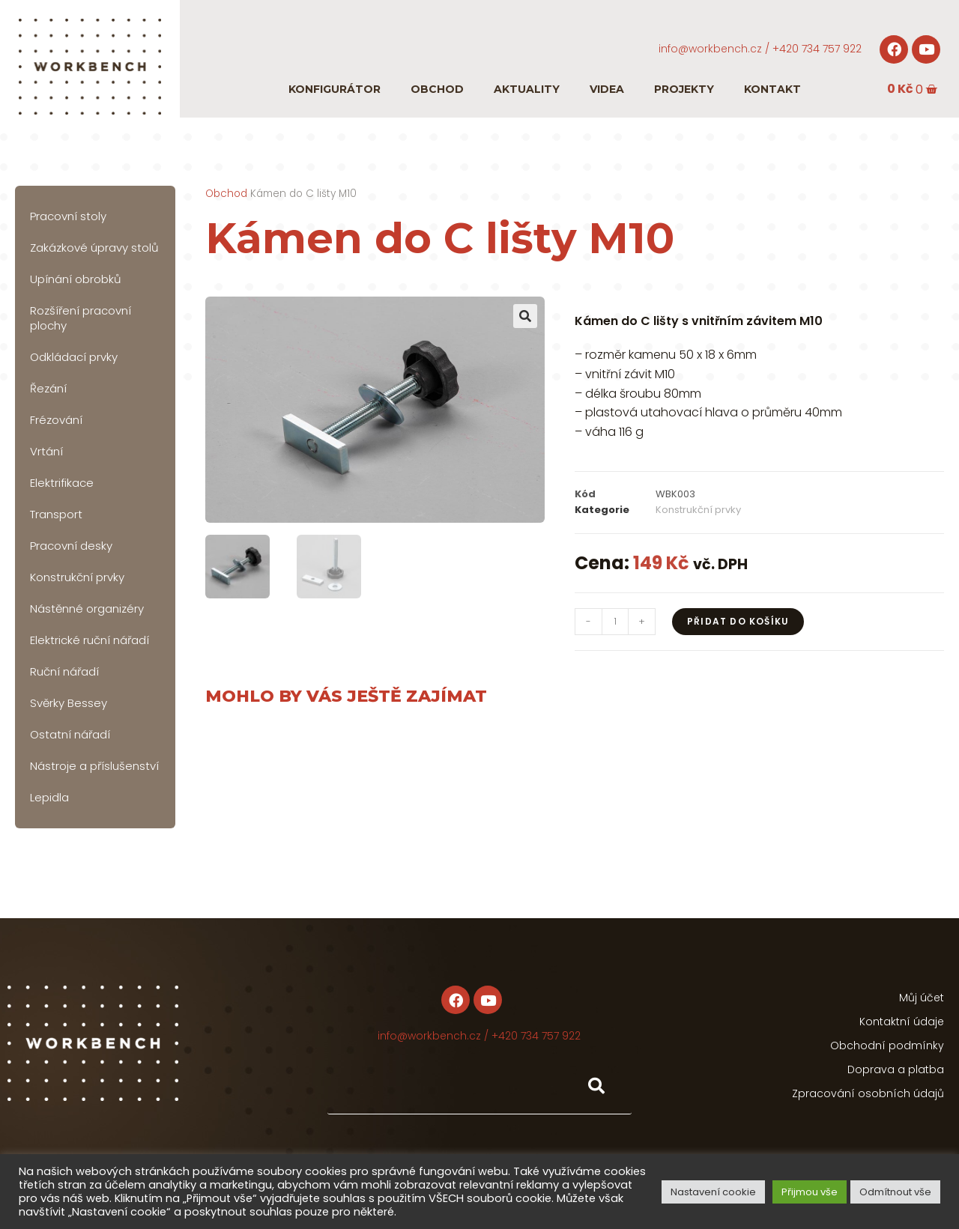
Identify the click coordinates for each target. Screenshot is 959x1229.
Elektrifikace (62, 483)
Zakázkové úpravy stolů (94, 247)
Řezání (48, 388)
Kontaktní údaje (901, 1021)
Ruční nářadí (64, 671)
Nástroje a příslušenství (94, 766)
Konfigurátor (334, 89)
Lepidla (49, 797)
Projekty (684, 89)
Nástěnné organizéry (87, 608)
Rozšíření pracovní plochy (80, 318)
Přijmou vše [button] (809, 1192)
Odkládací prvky (74, 357)
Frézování (56, 420)
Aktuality (527, 89)
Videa (607, 89)
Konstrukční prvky (77, 577)
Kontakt (772, 89)
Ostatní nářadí (70, 734)
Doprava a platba (895, 1069)
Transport (56, 514)
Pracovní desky (71, 545)
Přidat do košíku (738, 621)
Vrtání (46, 451)
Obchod (437, 89)
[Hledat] (595, 1086)
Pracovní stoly (68, 216)
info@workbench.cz (710, 48)
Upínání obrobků (75, 279)
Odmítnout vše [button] (895, 1192)
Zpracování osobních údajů (868, 1093)
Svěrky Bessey (68, 703)
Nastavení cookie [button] (713, 1192)
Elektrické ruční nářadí (89, 640)
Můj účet (921, 997)
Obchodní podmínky (887, 1045)
